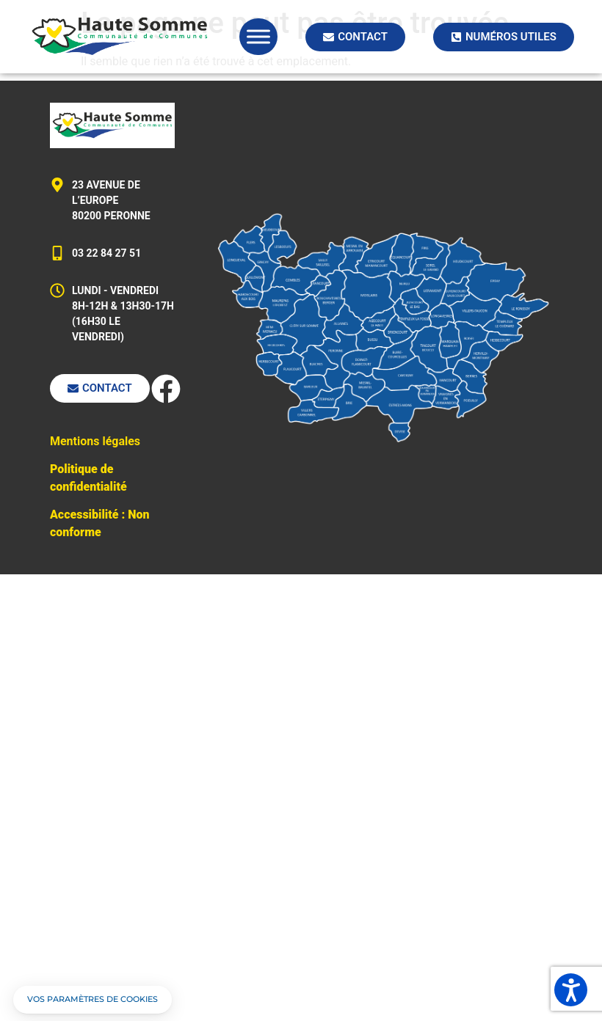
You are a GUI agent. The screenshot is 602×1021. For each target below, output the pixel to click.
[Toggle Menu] (258, 36)
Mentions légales (95, 441)
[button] (92, 1000)
